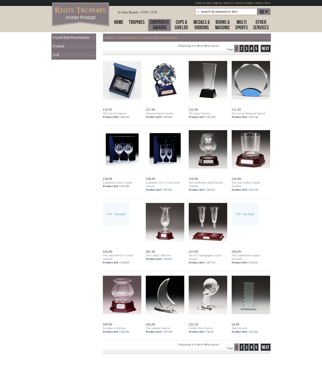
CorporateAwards (159, 25)
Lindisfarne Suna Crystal (117, 182)
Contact (258, 2)
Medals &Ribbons (201, 25)
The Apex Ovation (199, 113)
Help (249, 2)
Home (118, 22)
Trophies (137, 22)
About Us (228, 2)
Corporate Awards (127, 37)
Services (240, 2)
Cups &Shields (181, 25)
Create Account (203, 2)
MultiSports (241, 25)
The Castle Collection (158, 255)
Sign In (217, 2)
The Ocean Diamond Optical (248, 113)
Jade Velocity (239, 328)
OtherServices (261, 25)
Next (265, 49)
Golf (56, 55)
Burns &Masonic (222, 25)
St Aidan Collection (114, 328)
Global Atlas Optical (201, 328)
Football (58, 46)
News (268, 2)
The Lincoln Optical (114, 113)
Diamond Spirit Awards (159, 113)
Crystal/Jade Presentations (71, 37)
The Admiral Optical (158, 328)
